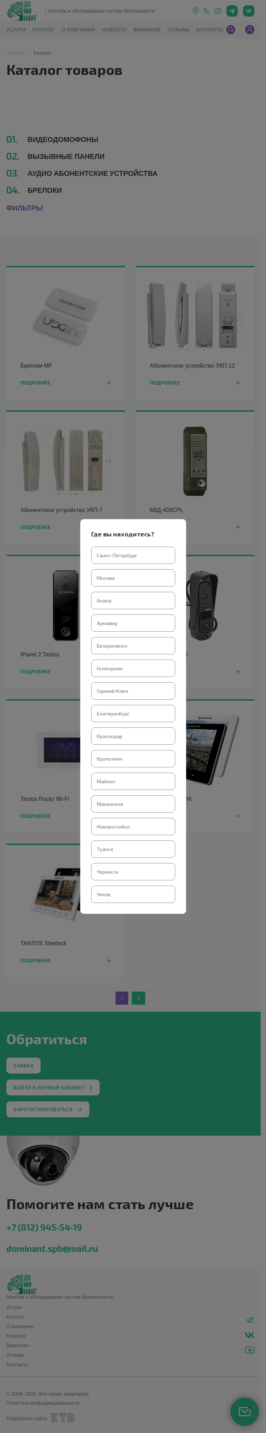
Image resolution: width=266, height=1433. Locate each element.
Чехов (104, 894)
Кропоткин (109, 759)
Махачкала (110, 804)
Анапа (104, 600)
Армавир (107, 623)
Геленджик (110, 668)
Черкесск (108, 872)
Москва (106, 578)
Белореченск (112, 646)
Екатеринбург (113, 713)
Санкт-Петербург (117, 555)
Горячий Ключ (112, 691)
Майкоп (106, 781)
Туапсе (105, 849)
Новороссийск (113, 826)
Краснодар (110, 736)
